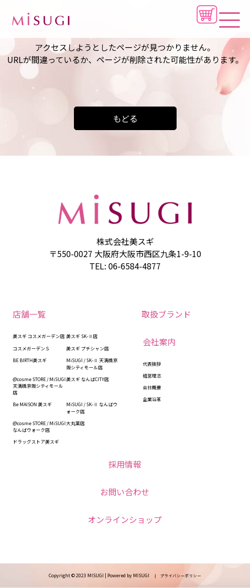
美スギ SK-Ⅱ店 (82, 336)
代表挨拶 (152, 364)
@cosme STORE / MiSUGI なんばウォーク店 (39, 426)
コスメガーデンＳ (31, 348)
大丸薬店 (75, 423)
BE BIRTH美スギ (30, 360)
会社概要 (152, 387)
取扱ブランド (166, 314)
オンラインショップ (125, 519)
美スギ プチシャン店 (87, 348)
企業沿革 (152, 399)
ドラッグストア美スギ (36, 441)
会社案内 (159, 341)
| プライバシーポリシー (175, 575)
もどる (125, 118)
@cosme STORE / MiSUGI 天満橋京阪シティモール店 (39, 386)
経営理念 (152, 375)
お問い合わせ (124, 492)
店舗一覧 (29, 314)
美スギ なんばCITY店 (87, 379)
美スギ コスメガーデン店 (39, 336)
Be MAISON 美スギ (32, 404)
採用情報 (124, 464)
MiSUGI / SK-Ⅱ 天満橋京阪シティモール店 (92, 364)
